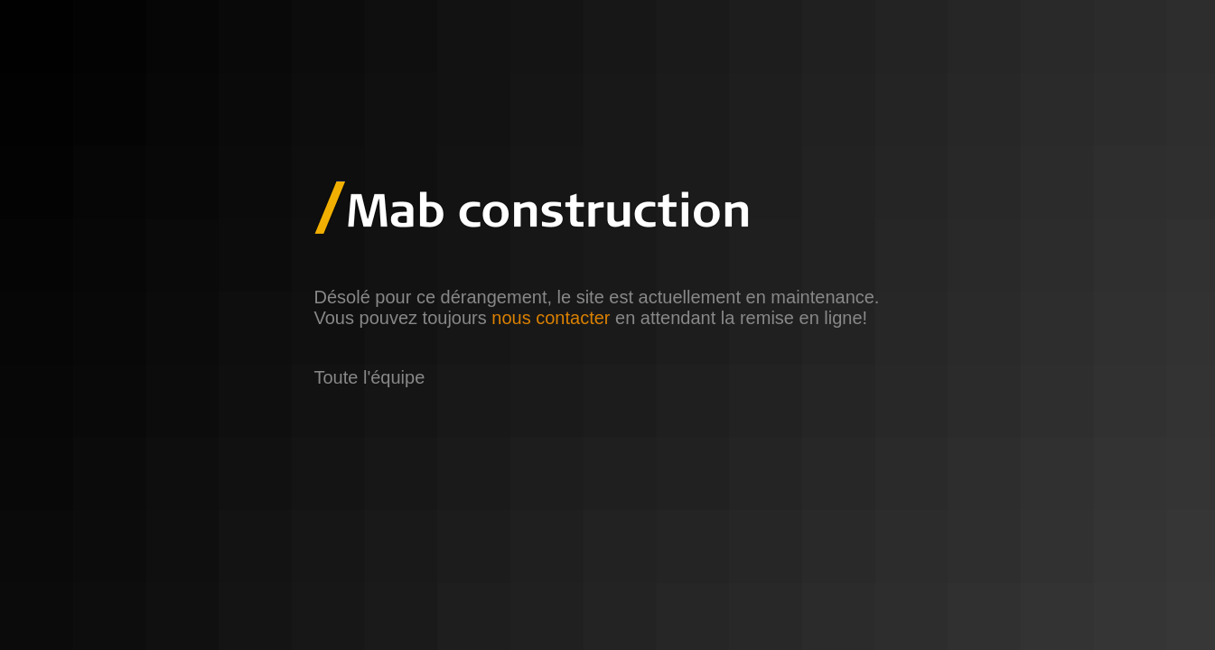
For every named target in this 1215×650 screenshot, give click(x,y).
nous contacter (550, 318)
